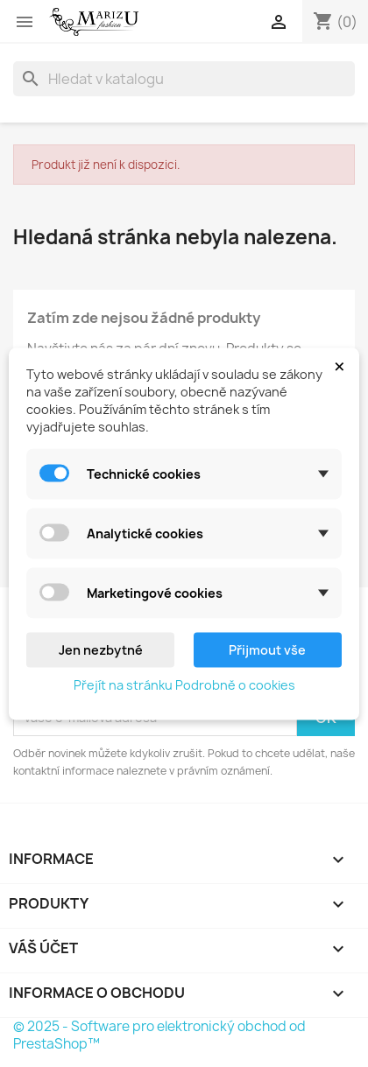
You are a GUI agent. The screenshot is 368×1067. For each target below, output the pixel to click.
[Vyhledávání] (184, 78)
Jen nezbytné (101, 649)
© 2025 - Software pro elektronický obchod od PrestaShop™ (159, 1035)
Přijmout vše (267, 649)
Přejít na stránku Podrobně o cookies (184, 684)
